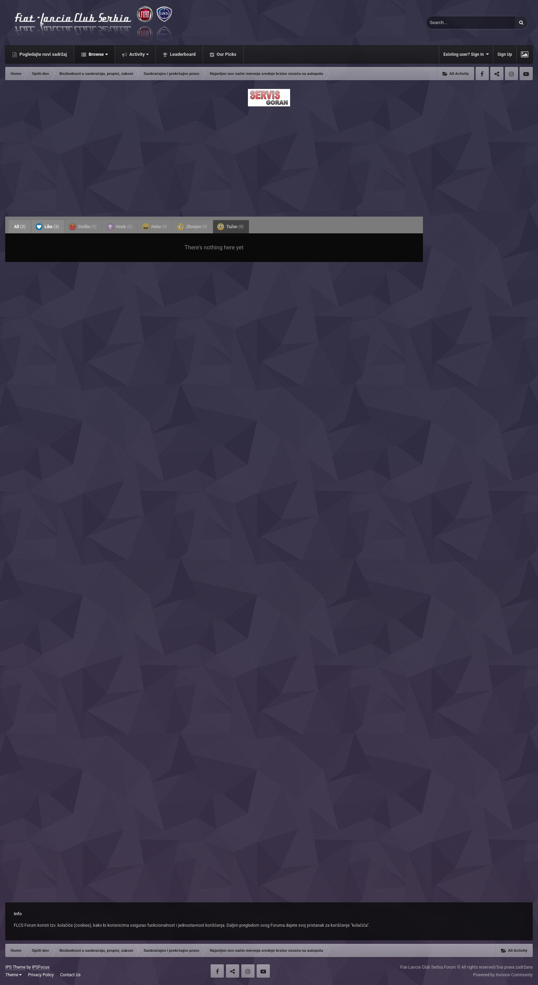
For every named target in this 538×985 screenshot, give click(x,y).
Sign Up (505, 54)
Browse (98, 54)
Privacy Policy (41, 974)
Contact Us (70, 974)
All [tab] (19, 226)
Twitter (496, 73)
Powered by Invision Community (503, 974)
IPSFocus (40, 967)
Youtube (526, 73)
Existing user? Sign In (466, 54)
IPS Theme (15, 967)
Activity (138, 54)
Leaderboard (182, 54)
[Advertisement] (269, 159)
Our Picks (225, 54)
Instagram (511, 73)
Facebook (482, 73)
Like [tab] (47, 226)
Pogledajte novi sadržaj (42, 54)
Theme (13, 974)
